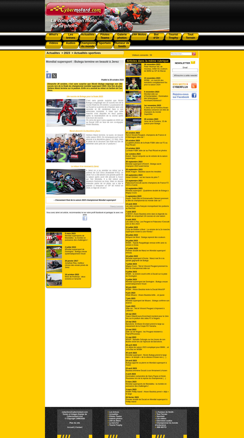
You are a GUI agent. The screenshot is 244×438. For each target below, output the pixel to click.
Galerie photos (115, 418)
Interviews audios (164, 421)
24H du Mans (115, 421)
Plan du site (75, 423)
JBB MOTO (161, 427)
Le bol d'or (114, 423)
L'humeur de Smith (165, 412)
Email (185, 68)
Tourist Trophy (115, 425)
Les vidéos (161, 418)
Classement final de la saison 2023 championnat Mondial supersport (85, 200)
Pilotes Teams (115, 416)
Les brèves (114, 412)
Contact (78, 427)
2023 (67, 53)
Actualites (53, 53)
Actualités (113, 414)
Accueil (70, 427)
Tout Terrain (162, 414)
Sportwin (160, 416)
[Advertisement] (185, 147)
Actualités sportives (87, 53)
